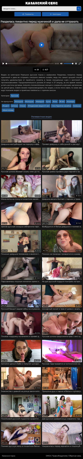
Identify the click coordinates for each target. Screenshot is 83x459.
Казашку (77, 106)
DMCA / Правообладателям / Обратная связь (63, 456)
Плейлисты (28, 14)
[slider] (30, 64)
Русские (14, 96)
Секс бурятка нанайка (61, 106)
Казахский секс (41, 3)
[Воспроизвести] (3, 63)
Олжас (23, 106)
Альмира (70, 102)
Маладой (40, 102)
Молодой (19, 102)
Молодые (29, 102)
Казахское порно (8, 456)
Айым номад (8, 110)
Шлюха (14, 106)
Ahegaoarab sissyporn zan (38, 106)
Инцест (6, 106)
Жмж (55, 102)
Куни (48, 102)
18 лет (61, 102)
